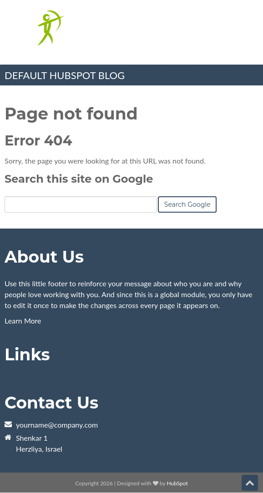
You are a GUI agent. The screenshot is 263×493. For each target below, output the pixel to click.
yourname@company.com (57, 424)
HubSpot (177, 483)
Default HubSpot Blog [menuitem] (65, 75)
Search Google (187, 204)
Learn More (23, 320)
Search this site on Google (79, 178)
